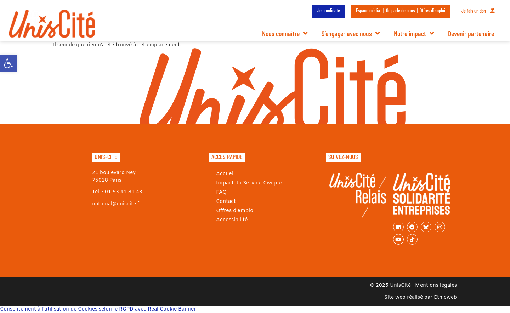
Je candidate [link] (328, 10)
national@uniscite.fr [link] (116, 204)
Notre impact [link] (414, 33)
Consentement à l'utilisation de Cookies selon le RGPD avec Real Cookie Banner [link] (98, 309)
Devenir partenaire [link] (471, 33)
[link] (8, 63)
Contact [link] (226, 201)
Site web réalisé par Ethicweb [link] (420, 297)
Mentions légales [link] (436, 285)
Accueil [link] (225, 173)
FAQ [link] (221, 192)
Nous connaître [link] (284, 33)
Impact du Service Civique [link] (248, 183)
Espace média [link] (368, 10)
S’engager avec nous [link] (351, 33)
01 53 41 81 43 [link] (123, 192)
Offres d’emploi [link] (432, 10)
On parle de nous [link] (400, 10)
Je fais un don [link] (478, 11)
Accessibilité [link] (231, 219)
